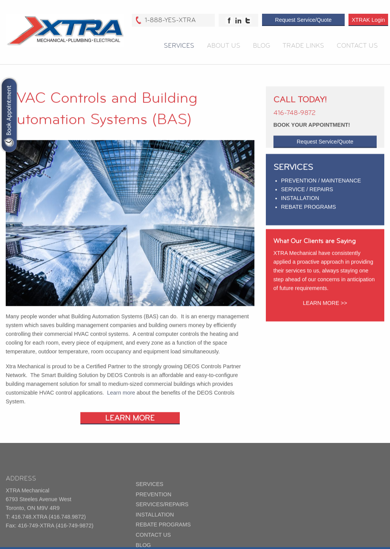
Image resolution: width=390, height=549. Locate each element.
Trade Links (303, 47)
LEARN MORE (130, 428)
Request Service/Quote (303, 21)
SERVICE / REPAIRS (307, 196)
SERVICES (149, 500)
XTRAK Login (368, 21)
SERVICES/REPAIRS (162, 521)
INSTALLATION (300, 205)
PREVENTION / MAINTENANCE (321, 187)
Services (179, 47)
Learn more (121, 402)
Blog (261, 47)
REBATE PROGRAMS (308, 214)
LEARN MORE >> (325, 310)
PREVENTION (153, 510)
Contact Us (357, 47)
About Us (223, 47)
